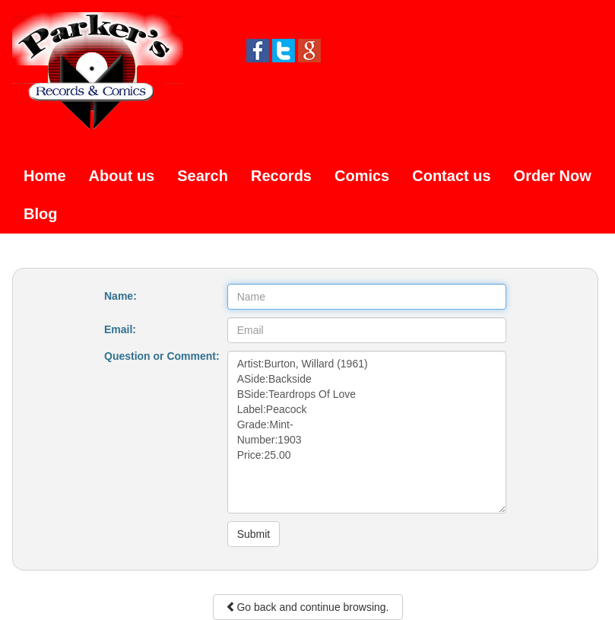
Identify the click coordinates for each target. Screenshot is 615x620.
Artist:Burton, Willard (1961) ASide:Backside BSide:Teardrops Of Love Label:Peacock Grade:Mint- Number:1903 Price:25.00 (366, 432)
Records (281, 175)
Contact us (451, 175)
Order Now (552, 175)
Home (45, 175)
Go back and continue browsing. (307, 607)
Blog (40, 213)
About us (122, 175)
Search (202, 175)
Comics (361, 175)
